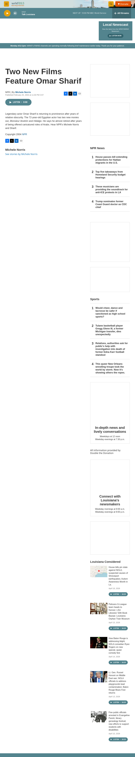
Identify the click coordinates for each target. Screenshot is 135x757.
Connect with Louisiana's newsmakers (110, 500)
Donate (124, 4)
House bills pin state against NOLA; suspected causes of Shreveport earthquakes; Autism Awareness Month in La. (118, 576)
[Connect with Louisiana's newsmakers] (110, 475)
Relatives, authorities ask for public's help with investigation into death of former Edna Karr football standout (111, 349)
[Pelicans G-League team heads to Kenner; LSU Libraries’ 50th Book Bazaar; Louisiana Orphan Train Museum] (98, 608)
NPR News (97, 148)
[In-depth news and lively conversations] (110, 402)
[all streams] (121, 13)
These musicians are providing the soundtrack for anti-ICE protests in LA (111, 189)
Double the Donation (102, 453)
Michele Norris (23, 92)
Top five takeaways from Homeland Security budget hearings (110, 174)
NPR (24, 134)
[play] (7, 13)
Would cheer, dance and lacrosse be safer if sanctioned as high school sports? (110, 312)
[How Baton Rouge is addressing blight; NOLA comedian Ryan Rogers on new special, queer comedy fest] (98, 642)
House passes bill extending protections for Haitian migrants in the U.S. (111, 160)
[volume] (15, 13)
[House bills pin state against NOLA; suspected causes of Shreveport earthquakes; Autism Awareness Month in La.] (98, 571)
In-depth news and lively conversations (110, 430)
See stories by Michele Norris (21, 154)
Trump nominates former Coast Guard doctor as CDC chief (111, 204)
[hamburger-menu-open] (6, 4)
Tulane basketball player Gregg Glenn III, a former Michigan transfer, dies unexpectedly (109, 330)
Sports (94, 299)
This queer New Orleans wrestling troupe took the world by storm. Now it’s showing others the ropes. (110, 368)
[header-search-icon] (111, 4)
